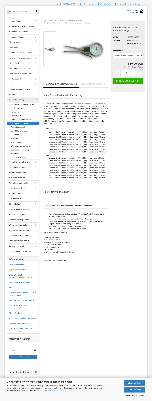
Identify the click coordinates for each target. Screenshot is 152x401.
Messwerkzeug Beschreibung (61, 84)
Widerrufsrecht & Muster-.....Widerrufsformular (20, 276)
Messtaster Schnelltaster (20, 123)
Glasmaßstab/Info (16, 313)
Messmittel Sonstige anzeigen (22, 104)
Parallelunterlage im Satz (18, 183)
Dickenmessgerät (15, 42)
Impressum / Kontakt (17, 265)
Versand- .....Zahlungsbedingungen (22, 300)
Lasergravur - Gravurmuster (19, 323)
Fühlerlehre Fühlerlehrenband (20, 58)
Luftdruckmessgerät (18, 157)
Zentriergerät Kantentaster (19, 241)
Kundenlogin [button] (135, 4)
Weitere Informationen (134, 395)
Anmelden (23, 357)
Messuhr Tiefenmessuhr (18, 32)
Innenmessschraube (17, 37)
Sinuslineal (15, 135)
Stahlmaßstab (14, 204)
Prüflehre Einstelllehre (17, 188)
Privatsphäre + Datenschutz (19, 283)
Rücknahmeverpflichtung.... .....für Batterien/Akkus (22, 294)
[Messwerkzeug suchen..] (9, 11)
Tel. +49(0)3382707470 (66, 4)
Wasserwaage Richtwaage (19, 230)
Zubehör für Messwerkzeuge (20, 251)
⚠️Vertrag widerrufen (17, 270)
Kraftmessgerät (15, 79)
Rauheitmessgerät (18, 127)
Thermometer (16, 142)
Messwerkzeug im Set (17, 173)
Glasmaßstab (14, 63)
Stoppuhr (14, 138)
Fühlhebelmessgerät (18, 108)
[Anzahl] (128, 73)
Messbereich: (118, 50)
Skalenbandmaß (15, 199)
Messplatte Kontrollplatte (18, 162)
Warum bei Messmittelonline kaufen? (23, 318)
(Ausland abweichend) (134, 43)
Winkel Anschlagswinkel (18, 225)
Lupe (11, 84)
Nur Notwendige (134, 390)
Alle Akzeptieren (135, 383)
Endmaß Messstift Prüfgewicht (21, 53)
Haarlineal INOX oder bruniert (20, 74)
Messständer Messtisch (18, 167)
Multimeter (15, 154)
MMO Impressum (87, 4)
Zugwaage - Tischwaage (20, 150)
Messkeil (12, 95)
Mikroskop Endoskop (17, 178)
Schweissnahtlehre (16, 194)
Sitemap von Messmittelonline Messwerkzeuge (20, 329)
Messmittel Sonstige (17, 100)
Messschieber (14, 21)
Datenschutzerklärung (48, 390)
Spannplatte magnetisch (18, 214)
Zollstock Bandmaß (16, 246)
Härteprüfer (15, 112)
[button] (120, 4)
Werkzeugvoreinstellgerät (20, 146)
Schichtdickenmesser (19, 131)
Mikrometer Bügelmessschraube (21, 26)
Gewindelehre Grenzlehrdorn (19, 68)
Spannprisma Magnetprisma (19, 220)
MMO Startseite (104, 4)
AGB (10, 288)
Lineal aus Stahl (17, 116)
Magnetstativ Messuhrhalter (19, 89)
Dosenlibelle (13, 47)
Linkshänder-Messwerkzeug (21, 119)
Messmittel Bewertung (93, 84)
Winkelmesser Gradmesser (19, 235)
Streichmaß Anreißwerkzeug (19, 209)
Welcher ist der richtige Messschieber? (17, 306)
